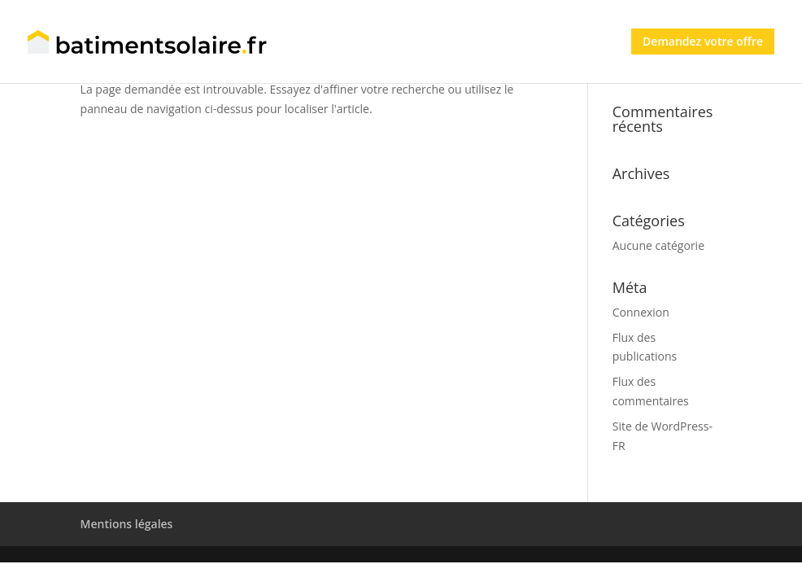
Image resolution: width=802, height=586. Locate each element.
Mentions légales (127, 523)
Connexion (640, 312)
